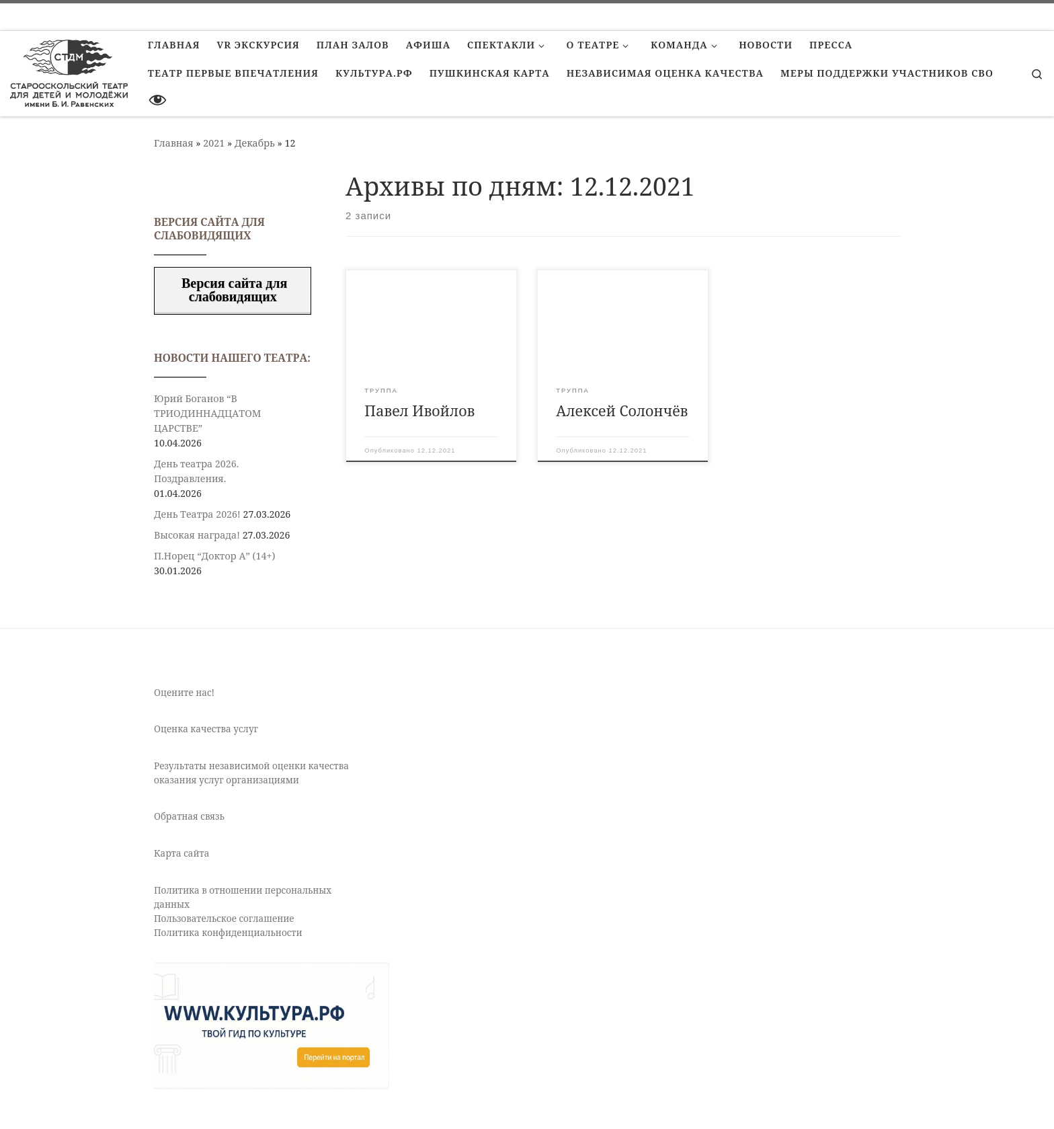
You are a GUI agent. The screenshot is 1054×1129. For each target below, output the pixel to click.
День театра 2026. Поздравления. (196, 471)
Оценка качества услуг (206, 729)
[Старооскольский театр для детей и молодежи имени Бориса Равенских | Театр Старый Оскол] (69, 70)
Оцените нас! (184, 693)
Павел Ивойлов (419, 410)
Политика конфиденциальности (228, 933)
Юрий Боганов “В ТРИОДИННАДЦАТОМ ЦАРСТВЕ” (207, 413)
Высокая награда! (197, 535)
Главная (174, 143)
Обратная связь (189, 816)
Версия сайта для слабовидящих (232, 290)
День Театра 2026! (197, 514)
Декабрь (255, 143)
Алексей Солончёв (622, 410)
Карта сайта (181, 853)
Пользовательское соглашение (224, 918)
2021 (214, 143)
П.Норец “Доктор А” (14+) (214, 555)
